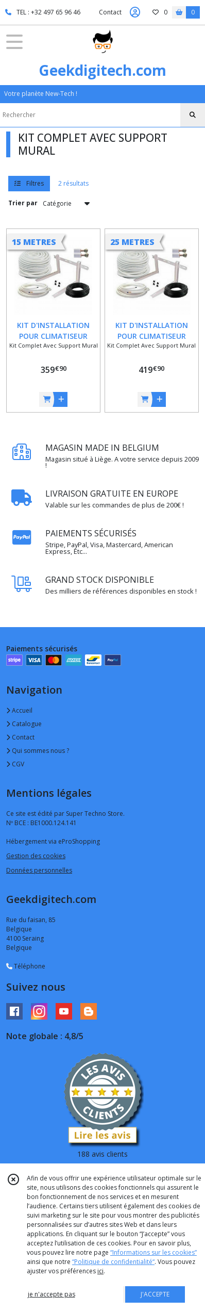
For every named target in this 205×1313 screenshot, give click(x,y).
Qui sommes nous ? (37, 750)
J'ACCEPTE (155, 1294)
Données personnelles (39, 870)
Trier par (23, 203)
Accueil (19, 710)
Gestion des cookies (35, 855)
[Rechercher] (192, 115)
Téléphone (25, 966)
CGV (15, 764)
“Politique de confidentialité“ (113, 1261)
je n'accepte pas (51, 1294)
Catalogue (24, 723)
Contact (110, 12)
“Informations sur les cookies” (153, 1252)
